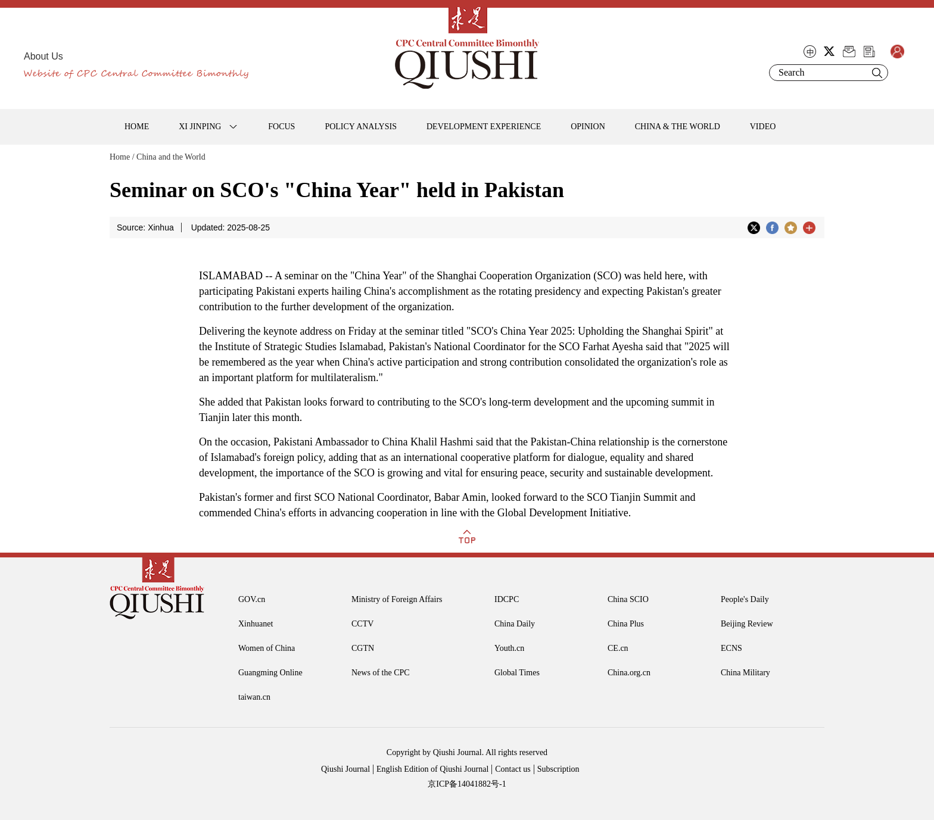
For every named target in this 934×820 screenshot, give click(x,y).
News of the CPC (380, 672)
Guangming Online (270, 672)
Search (877, 72)
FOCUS (281, 126)
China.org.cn (629, 672)
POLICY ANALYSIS (361, 126)
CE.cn (618, 648)
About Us (43, 56)
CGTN (362, 648)
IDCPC (506, 599)
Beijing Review (747, 623)
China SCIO (628, 599)
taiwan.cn (254, 697)
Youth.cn (509, 648)
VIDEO (763, 126)
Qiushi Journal (345, 769)
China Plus (626, 623)
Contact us (513, 769)
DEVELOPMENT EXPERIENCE (483, 126)
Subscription (558, 769)
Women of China (266, 648)
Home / (122, 156)
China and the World (171, 156)
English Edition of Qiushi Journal (432, 769)
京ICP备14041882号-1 (467, 784)
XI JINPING (200, 126)
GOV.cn (251, 599)
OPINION (588, 126)
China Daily (514, 623)
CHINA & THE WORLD (677, 126)
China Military (745, 672)
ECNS (731, 648)
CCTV (362, 623)
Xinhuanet (255, 623)
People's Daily (745, 599)
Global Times (517, 672)
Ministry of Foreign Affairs (397, 599)
